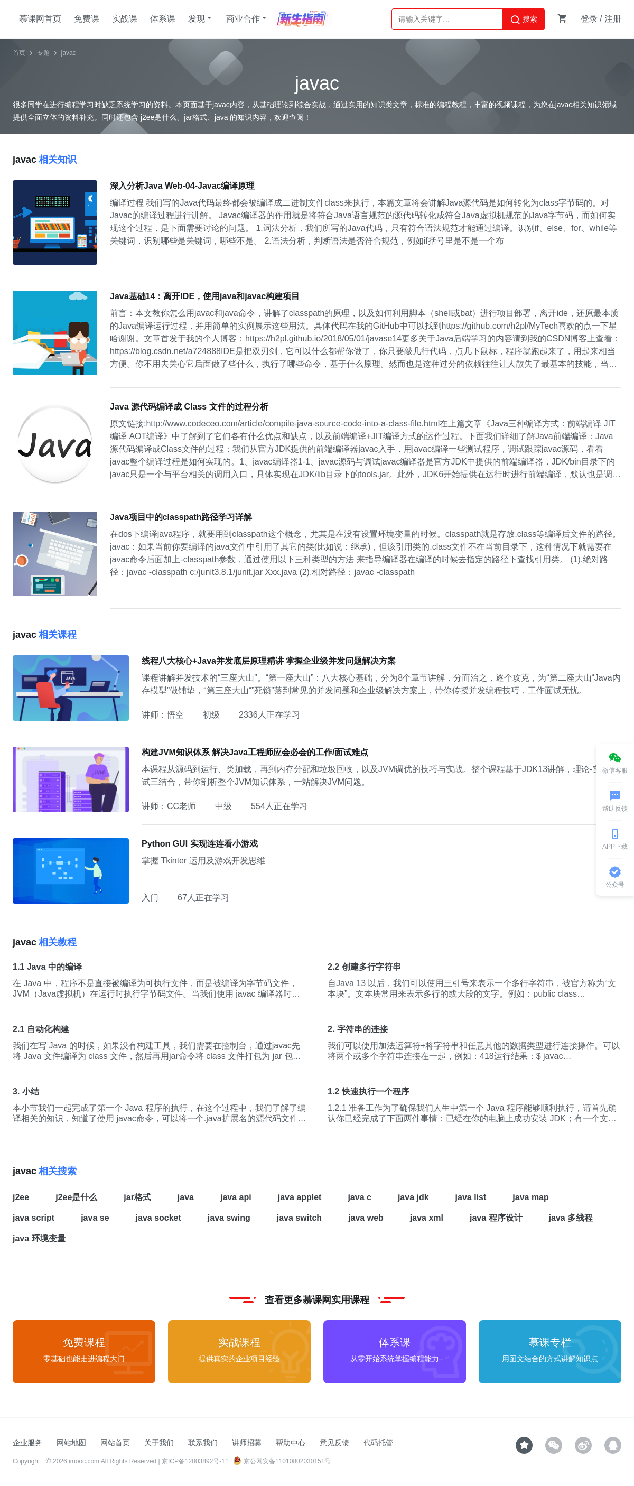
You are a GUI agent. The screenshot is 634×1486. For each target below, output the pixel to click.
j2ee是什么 (76, 1197)
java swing (229, 1217)
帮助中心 (290, 1442)
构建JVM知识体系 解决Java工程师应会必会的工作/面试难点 (255, 752)
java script (33, 1217)
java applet (300, 1197)
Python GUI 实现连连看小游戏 (200, 843)
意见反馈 (334, 1442)
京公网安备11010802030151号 (282, 1461)
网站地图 (71, 1442)
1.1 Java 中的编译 (47, 966)
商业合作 (247, 18)
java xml (426, 1217)
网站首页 (115, 1442)
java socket (158, 1217)
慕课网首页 (40, 18)
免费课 (86, 18)
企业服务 (27, 1442)
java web (366, 1217)
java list (471, 1197)
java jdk (413, 1197)
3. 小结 (26, 1091)
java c (359, 1197)
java (186, 1197)
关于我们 (159, 1442)
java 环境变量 (39, 1238)
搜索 (523, 19)
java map (530, 1197)
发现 (200, 18)
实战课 (124, 18)
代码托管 (378, 1442)
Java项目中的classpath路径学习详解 (181, 517)
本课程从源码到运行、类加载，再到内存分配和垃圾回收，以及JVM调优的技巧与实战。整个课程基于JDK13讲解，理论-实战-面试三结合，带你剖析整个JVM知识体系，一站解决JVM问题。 (381, 775)
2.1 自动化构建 (41, 1029)
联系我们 (203, 1442)
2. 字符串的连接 (358, 1029)
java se (95, 1217)
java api (235, 1197)
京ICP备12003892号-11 (195, 1461)
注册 (612, 18)
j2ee (21, 1197)
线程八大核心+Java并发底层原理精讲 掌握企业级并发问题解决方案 (269, 660)
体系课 (162, 18)
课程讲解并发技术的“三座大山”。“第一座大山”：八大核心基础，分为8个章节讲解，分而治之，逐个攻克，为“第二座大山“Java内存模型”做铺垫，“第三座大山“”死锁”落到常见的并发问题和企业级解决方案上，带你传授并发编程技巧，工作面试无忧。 (381, 684)
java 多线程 (571, 1217)
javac (68, 53)
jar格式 (137, 1197)
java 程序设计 (496, 1217)
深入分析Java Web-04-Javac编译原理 (182, 185)
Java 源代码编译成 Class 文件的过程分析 (189, 406)
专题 (43, 53)
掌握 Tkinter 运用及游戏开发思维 (203, 860)
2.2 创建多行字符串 (364, 966)
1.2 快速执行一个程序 (368, 1091)
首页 (19, 53)
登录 (589, 18)
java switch (299, 1217)
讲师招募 (247, 1442)
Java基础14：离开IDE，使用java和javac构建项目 (205, 296)
